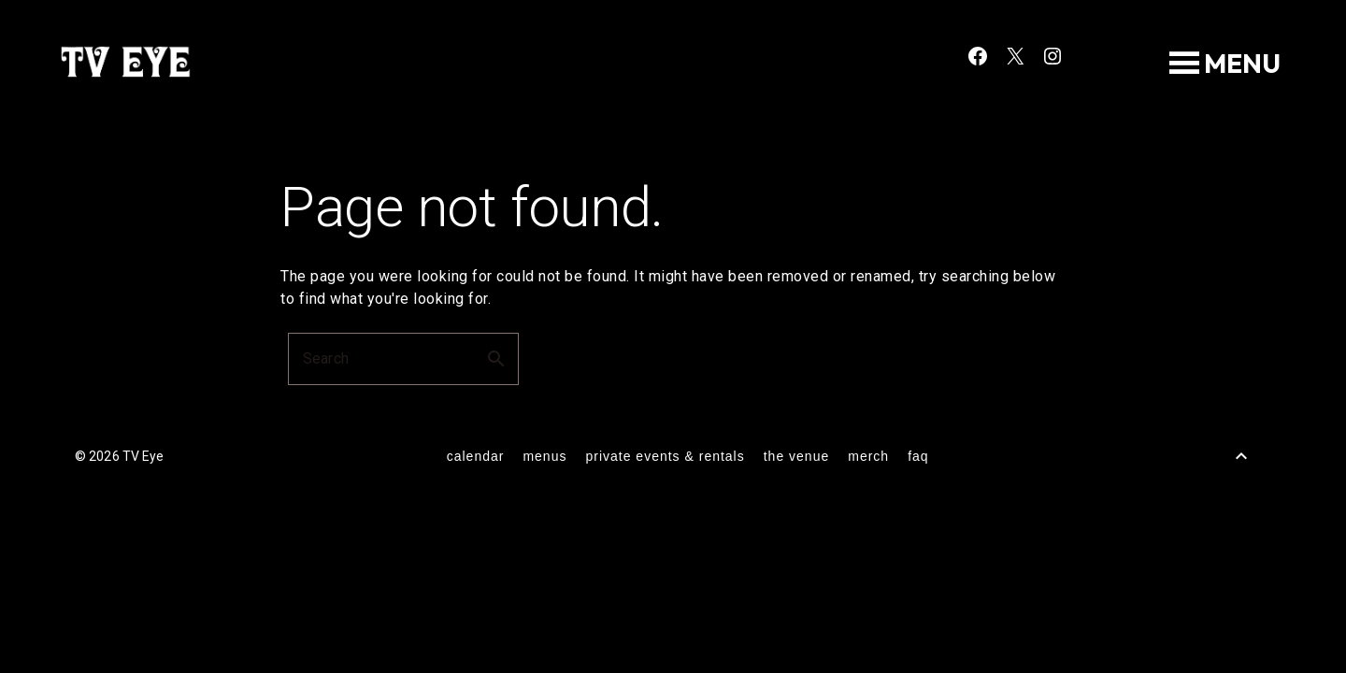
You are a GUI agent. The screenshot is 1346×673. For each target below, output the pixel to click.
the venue (797, 456)
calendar (476, 456)
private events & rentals (664, 456)
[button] (1242, 63)
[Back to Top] (1241, 456)
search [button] (496, 359)
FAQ (918, 456)
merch (868, 456)
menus (544, 456)
